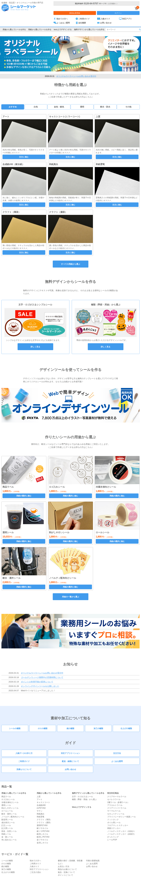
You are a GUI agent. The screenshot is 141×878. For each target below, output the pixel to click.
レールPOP (112, 840)
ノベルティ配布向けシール (12, 817)
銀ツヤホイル (42, 828)
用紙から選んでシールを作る (39, 29)
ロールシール (7, 811)
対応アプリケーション (70, 753)
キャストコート (43, 802)
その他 (128, 107)
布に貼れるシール (9, 840)
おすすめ (13, 107)
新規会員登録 (74, 13)
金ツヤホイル (42, 840)
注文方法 (117, 753)
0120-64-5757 (91, 3)
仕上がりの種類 (8, 872)
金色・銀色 (59, 107)
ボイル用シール (114, 822)
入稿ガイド (34, 866)
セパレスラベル (114, 799)
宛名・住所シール (9, 831)
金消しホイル (42, 843)
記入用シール (7, 828)
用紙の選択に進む (23, 496)
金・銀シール (7, 837)
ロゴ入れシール (8, 799)
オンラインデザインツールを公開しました (40, 686)
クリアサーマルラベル (116, 796)
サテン (39, 811)
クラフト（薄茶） (44, 819)
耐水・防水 (105, 107)
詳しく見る (35, 347)
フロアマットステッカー (117, 825)
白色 (36, 107)
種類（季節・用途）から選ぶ (84, 799)
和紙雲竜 (40, 817)
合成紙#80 (41, 805)
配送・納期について (70, 761)
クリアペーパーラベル (116, 808)
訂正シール (6, 825)
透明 (82, 107)
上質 (39, 796)
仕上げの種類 (126, 728)
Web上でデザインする (63, 29)
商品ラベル (6, 796)
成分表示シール (8, 822)
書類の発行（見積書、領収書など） (70, 861)
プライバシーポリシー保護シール (121, 817)
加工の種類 (98, 728)
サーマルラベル (114, 811)
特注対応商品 (113, 793)
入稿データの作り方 (24, 753)
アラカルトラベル (114, 805)
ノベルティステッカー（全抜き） (121, 831)
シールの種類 (14, 728)
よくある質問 (117, 761)
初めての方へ (35, 860)
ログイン (118, 13)
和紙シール (6, 834)
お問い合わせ (70, 769)
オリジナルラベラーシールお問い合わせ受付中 (76, 76)
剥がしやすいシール (10, 808)
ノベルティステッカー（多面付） (121, 834)
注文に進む (24, 157)
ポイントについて (65, 875)
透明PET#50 (42, 825)
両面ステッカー (114, 828)
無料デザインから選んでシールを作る (89, 29)
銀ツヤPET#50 (43, 831)
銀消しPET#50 (43, 837)
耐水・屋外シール (9, 814)
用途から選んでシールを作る (14, 29)
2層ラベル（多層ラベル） (118, 802)
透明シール (6, 805)
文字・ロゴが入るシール (82, 796)
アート (39, 799)
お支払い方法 (63, 866)
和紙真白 (40, 814)
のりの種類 (42, 728)
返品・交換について (66, 872)
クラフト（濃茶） (44, 822)
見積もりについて (24, 769)
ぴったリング (113, 837)
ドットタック (113, 819)
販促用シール (7, 819)
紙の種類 (70, 728)
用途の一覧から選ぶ (70, 597)
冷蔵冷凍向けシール (10, 802)
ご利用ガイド (24, 761)
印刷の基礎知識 (92, 860)
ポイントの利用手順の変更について (37, 682)
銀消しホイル (42, 834)
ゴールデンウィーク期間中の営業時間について (42, 677)
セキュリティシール (115, 814)
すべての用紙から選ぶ (70, 264)
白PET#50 (41, 808)
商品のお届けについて (67, 869)
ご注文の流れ (35, 872)
